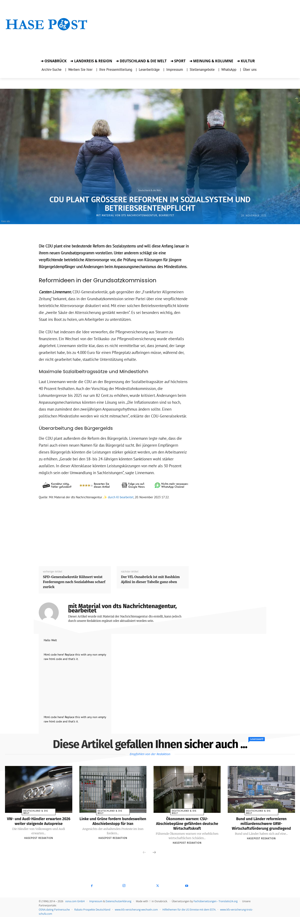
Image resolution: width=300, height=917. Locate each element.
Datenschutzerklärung (118, 900)
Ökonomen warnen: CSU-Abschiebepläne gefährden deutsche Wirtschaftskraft (187, 823)
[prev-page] (144, 852)
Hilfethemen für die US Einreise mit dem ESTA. (189, 909)
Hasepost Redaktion (38, 837)
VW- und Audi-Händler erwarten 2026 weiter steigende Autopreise (38, 821)
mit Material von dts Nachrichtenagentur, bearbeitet (135, 215)
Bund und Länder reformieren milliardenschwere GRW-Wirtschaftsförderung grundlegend (261, 823)
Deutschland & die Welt (149, 190)
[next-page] (154, 852)
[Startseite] (46, 29)
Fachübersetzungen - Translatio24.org (216, 900)
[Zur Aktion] (46, 37)
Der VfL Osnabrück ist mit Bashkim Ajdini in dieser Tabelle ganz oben (150, 579)
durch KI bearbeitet (121, 497)
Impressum (95, 900)
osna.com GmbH (75, 900)
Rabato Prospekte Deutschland (92, 909)
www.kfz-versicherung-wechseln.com (136, 909)
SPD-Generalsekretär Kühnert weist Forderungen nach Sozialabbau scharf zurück (74, 582)
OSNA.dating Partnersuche (54, 909)
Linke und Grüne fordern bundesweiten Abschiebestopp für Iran (112, 823)
